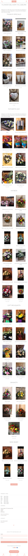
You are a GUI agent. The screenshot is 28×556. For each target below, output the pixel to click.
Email (2, 537)
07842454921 (5, 521)
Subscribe (14, 542)
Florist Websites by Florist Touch (14, 545)
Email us (2, 522)
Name (2, 534)
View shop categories (14, 551)
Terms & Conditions (5, 514)
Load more (14, 484)
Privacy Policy (3, 515)
